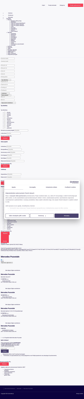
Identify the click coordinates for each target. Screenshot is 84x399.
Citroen (48, 249)
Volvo (30, 250)
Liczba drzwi (3, 133)
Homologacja (4, 155)
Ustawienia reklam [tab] (51, 187)
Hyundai (18, 250)
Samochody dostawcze (9, 388)
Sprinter (11, 244)
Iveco (28, 249)
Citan (2, 248)
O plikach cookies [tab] (70, 187)
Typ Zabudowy (4, 110)
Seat (23, 250)
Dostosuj (42, 215)
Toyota (61, 249)
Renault (9, 249)
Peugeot (33, 249)
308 (16, 248)
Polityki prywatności (36, 355)
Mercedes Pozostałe (28, 388)
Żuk (26, 250)
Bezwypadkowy (4, 149)
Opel (43, 249)
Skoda (10, 250)
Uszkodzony (3, 146)
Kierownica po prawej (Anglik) (7, 130)
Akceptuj (66, 215)
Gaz (14, 250)
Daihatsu (3, 250)
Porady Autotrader (52, 5)
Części (43, 5)
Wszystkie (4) (4, 243)
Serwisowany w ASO (5, 152)
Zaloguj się (62, 5)
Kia (7, 250)
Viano (12, 248)
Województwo (4, 174)
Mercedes (3, 249)
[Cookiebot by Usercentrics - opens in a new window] (71, 182)
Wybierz (5, 138)
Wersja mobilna (79, 393)
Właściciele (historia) (5, 161)
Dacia (78, 249)
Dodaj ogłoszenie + (75, 5)
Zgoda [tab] (14, 187)
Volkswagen (21, 249)
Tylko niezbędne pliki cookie (17, 215)
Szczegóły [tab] (32, 187)
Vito (16, 244)
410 (19, 248)
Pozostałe (7, 248)
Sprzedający (3, 158)
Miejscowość (4, 177)
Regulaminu (27, 355)
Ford (15, 249)
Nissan (66, 249)
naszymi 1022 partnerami (18, 195)
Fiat (39, 249)
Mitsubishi (72, 249)
